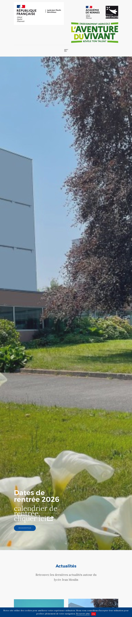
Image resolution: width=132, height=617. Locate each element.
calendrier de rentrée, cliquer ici (35, 518)
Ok (93, 614)
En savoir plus (83, 613)
